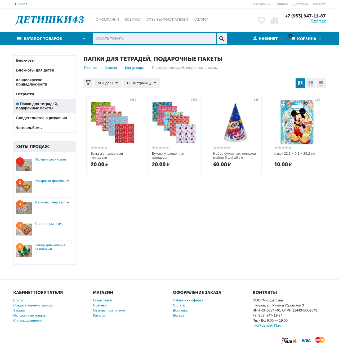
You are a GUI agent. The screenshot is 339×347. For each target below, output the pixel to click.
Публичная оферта (188, 300)
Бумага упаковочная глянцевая (107, 155)
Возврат (319, 4)
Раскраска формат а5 (52, 181)
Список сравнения (28, 320)
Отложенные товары (29, 315)
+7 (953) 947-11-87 (305, 16)
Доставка (300, 4)
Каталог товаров (43, 38)
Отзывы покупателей (110, 310)
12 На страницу (141, 83)
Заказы (19, 310)
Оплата (282, 4)
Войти (18, 300)
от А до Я (108, 83)
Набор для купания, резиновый (50, 247)
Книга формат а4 (48, 224)
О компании (261, 4)
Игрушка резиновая (50, 159)
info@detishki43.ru (267, 325)
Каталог (99, 315)
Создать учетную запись (32, 305)
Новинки (99, 305)
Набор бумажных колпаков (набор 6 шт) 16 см (234, 155)
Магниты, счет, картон (52, 202)
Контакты (318, 20)
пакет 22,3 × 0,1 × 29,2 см (294, 153)
